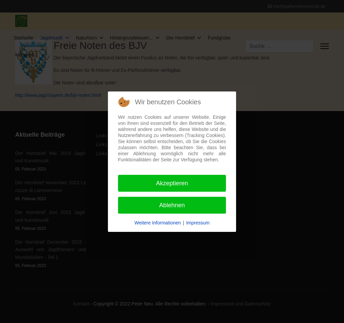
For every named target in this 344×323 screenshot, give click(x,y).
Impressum (197, 222)
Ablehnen (172, 205)
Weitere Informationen (158, 222)
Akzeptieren (172, 183)
